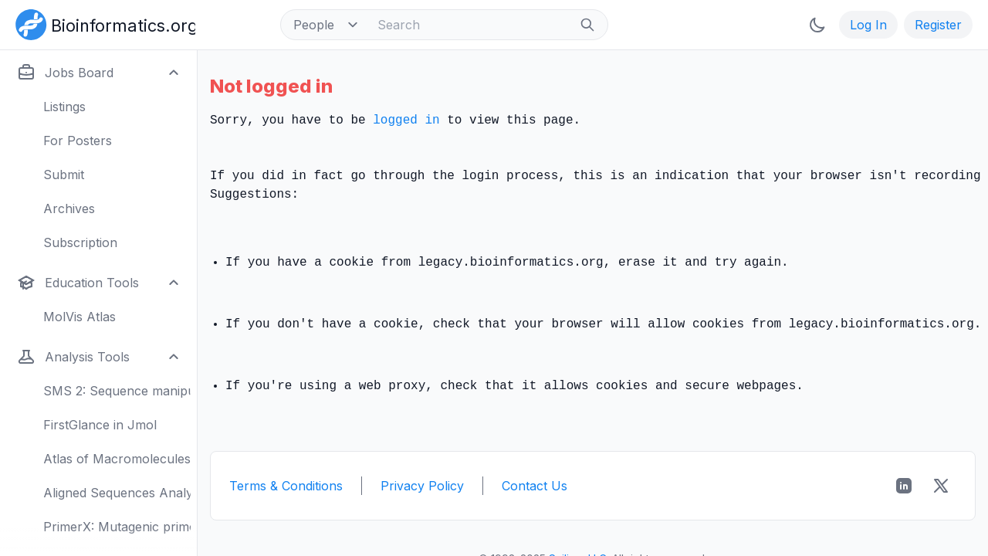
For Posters (77, 140)
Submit (63, 174)
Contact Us (534, 485)
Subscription (80, 242)
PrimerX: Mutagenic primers (117, 526)
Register (938, 24)
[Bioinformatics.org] (102, 23)
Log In (868, 24)
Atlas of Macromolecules (117, 458)
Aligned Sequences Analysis (117, 492)
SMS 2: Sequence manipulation (117, 390)
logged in (406, 120)
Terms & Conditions (286, 485)
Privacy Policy (422, 485)
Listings (64, 106)
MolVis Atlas (79, 316)
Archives (69, 208)
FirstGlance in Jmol (100, 424)
